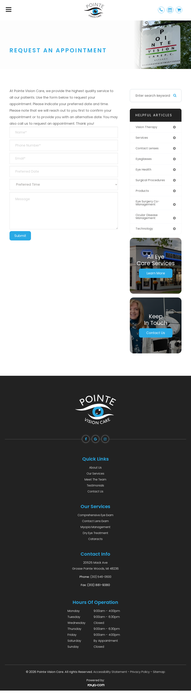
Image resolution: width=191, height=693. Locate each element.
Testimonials (95, 488)
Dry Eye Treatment (95, 535)
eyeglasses (145, 159)
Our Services (95, 476)
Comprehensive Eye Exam (95, 517)
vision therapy (147, 127)
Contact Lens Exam (95, 523)
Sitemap (159, 674)
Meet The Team (95, 482)
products (143, 192)
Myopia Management (95, 529)
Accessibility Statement (110, 674)
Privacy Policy (140, 674)
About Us (95, 470)
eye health (144, 170)
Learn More (156, 275)
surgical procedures (152, 181)
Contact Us (155, 335)
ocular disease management (148, 218)
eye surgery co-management (149, 204)
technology (145, 231)
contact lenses (148, 149)
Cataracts (95, 541)
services (142, 138)
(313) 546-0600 (101, 579)
